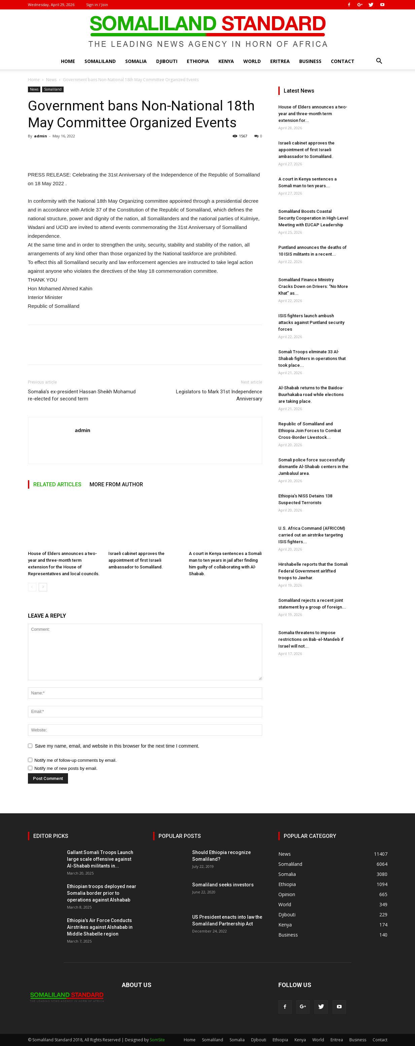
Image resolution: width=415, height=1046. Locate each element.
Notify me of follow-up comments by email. (75, 760)
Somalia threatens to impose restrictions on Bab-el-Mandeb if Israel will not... (311, 639)
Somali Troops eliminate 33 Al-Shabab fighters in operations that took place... (312, 358)
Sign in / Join (97, 4)
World (252, 61)
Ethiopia (198, 61)
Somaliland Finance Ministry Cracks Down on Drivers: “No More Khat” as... (313, 286)
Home (68, 61)
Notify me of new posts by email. (65, 768)
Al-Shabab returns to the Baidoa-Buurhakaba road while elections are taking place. (311, 394)
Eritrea (280, 61)
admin (40, 135)
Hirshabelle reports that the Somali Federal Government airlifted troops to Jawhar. (313, 571)
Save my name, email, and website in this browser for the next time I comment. (117, 746)
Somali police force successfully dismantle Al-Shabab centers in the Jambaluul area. (313, 466)
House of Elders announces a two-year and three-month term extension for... (312, 113)
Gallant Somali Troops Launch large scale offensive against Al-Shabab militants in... (100, 859)
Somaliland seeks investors (223, 884)
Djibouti (166, 61)
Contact (342, 61)
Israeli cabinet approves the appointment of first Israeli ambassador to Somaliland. (136, 560)
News (51, 80)
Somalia (136, 61)
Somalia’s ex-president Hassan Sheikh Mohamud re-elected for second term (82, 395)
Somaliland (100, 61)
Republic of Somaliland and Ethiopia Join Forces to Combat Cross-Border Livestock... (309, 430)
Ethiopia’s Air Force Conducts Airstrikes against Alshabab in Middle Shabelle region (100, 927)
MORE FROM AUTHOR (116, 484)
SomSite (157, 1040)
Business (310, 61)
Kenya (226, 61)
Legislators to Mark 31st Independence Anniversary (219, 395)
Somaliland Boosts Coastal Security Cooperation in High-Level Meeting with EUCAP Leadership (313, 218)
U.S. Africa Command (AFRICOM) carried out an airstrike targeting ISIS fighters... (311, 535)
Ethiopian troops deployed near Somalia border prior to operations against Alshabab (101, 893)
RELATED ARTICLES (57, 484)
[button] (379, 62)
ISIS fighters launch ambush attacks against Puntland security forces (311, 322)
